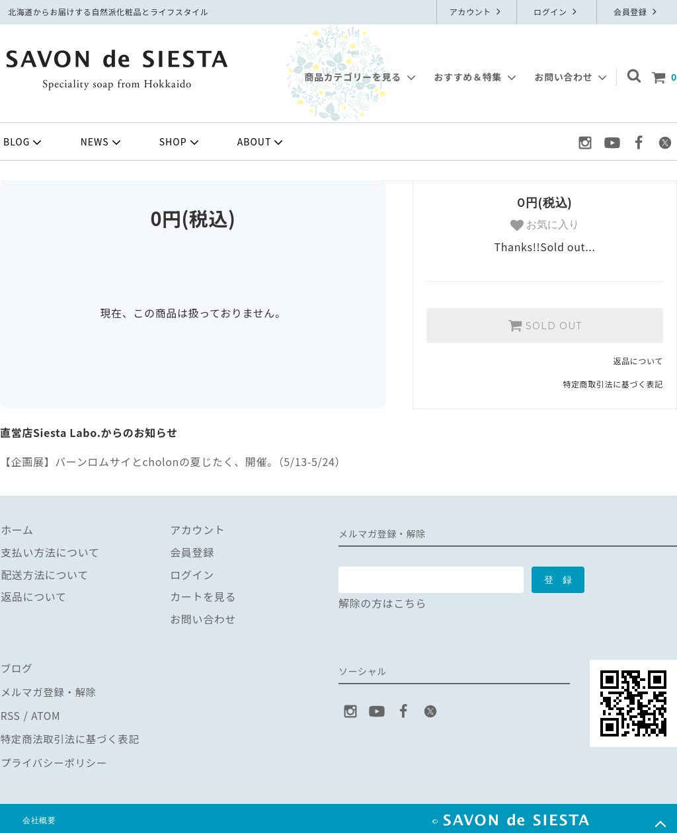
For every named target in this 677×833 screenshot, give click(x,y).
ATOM (45, 712)
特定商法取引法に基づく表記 (71, 734)
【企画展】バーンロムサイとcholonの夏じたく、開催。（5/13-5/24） (173, 461)
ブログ (16, 668)
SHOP (180, 142)
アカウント (477, 11)
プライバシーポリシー (55, 756)
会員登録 (637, 11)
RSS (10, 712)
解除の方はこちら (382, 603)
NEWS (102, 142)
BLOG (23, 142)
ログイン (557, 11)
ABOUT (261, 142)
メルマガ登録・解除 (49, 689)
